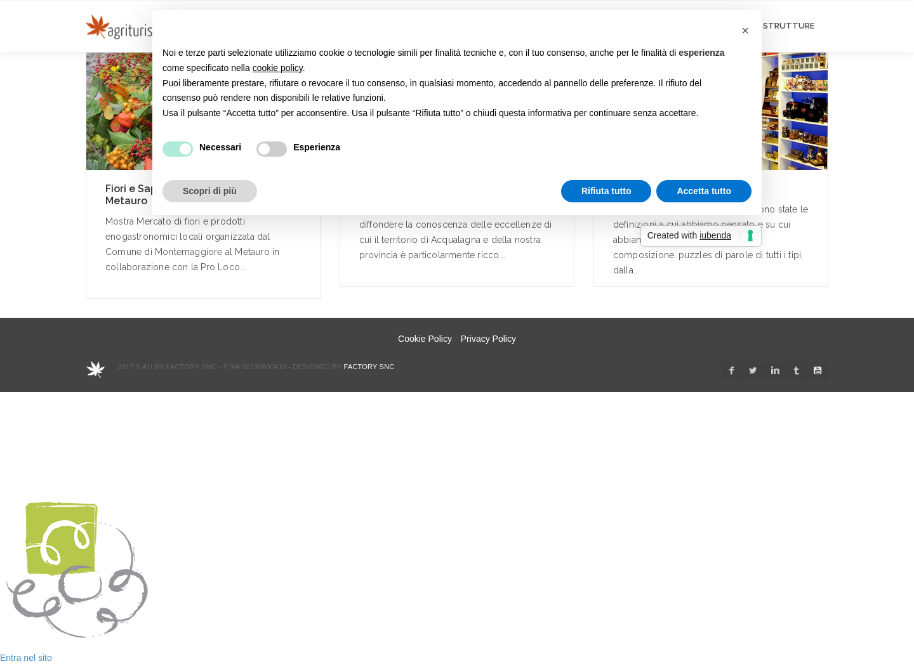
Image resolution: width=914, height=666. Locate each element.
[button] (745, 30)
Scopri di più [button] (210, 191)
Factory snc (369, 366)
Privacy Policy (488, 339)
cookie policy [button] (278, 68)
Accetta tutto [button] (704, 191)
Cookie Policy (425, 339)
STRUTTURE (788, 25)
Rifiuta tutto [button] (606, 191)
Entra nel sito (26, 658)
